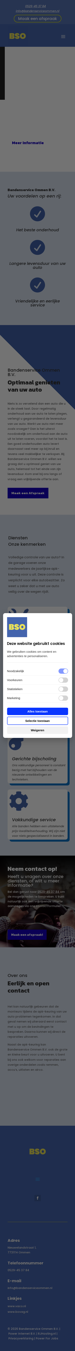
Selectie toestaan (37, 720)
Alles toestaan (37, 711)
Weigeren (37, 730)
